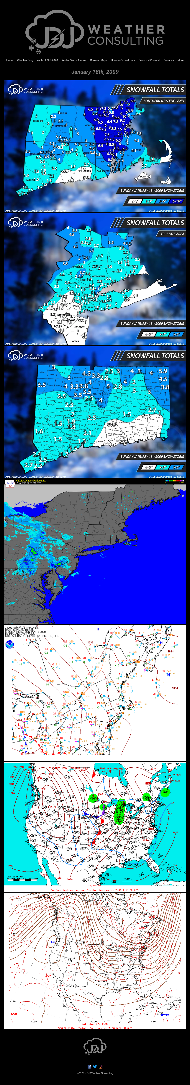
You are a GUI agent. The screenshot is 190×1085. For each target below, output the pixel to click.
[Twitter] (95, 1067)
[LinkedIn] (100, 1067)
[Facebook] (89, 1067)
